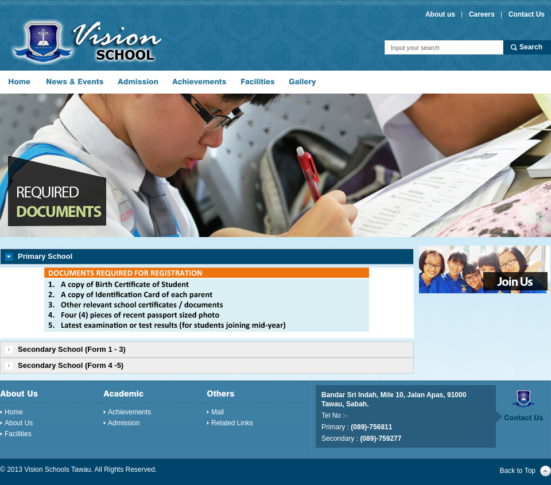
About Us (19, 423)
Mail (217, 412)
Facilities (18, 434)
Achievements (129, 412)
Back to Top (518, 471)
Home (14, 412)
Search (530, 47)
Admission (123, 423)
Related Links (232, 423)
